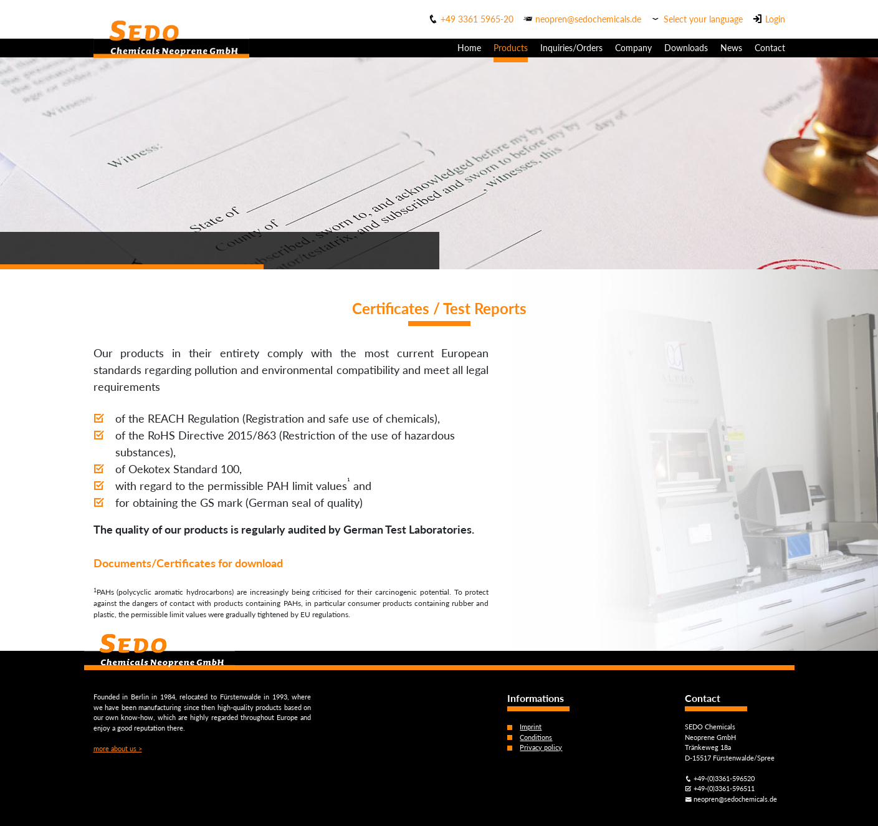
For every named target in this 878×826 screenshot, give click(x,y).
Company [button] (633, 47)
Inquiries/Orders (571, 47)
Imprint (531, 727)
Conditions (536, 737)
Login (775, 19)
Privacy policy (541, 747)
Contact (770, 47)
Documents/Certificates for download (188, 563)
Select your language (703, 19)
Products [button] (511, 47)
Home (469, 47)
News (731, 47)
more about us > (117, 748)
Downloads (686, 47)
